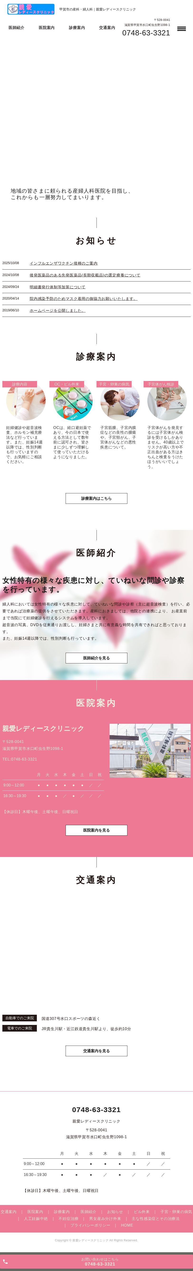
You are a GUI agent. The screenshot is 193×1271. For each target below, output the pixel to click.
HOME (127, 1225)
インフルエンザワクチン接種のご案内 (64, 263)
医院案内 (47, 28)
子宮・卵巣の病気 (176, 1212)
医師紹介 (16, 28)
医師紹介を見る (96, 658)
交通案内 (107, 28)
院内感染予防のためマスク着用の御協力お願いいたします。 (84, 299)
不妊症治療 (68, 1219)
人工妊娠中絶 (36, 1219)
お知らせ (115, 1212)
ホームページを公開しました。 (58, 311)
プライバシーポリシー (90, 1225)
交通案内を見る (96, 1051)
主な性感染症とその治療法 (156, 1219)
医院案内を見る (96, 830)
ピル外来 (142, 1212)
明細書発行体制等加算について (58, 287)
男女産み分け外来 (105, 1219)
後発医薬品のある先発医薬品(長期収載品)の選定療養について (85, 275)
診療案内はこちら (96, 498)
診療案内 (77, 28)
